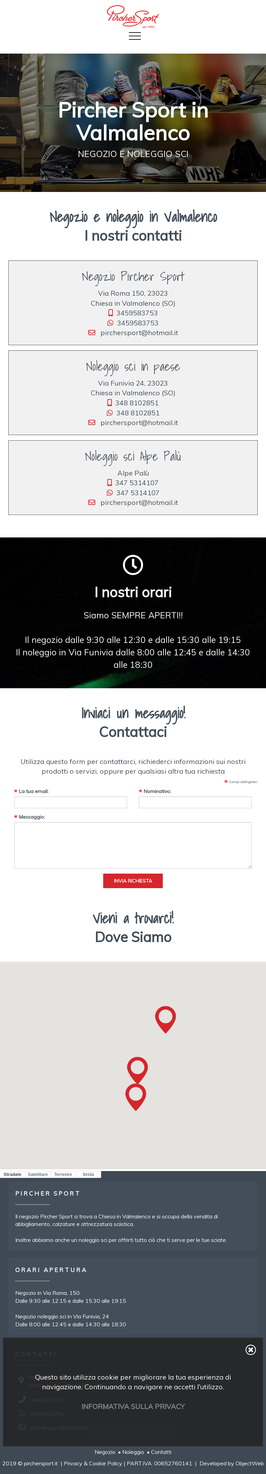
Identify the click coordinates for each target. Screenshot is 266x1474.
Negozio (105, 1451)
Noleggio (133, 1451)
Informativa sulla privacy (133, 1406)
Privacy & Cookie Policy (93, 1463)
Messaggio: (32, 817)
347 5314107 (133, 482)
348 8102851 (133, 402)
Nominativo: (157, 791)
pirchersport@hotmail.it (133, 332)
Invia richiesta (133, 881)
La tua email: (33, 791)
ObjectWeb (250, 1463)
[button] (137, 1071)
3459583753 (133, 312)
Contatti (161, 1451)
